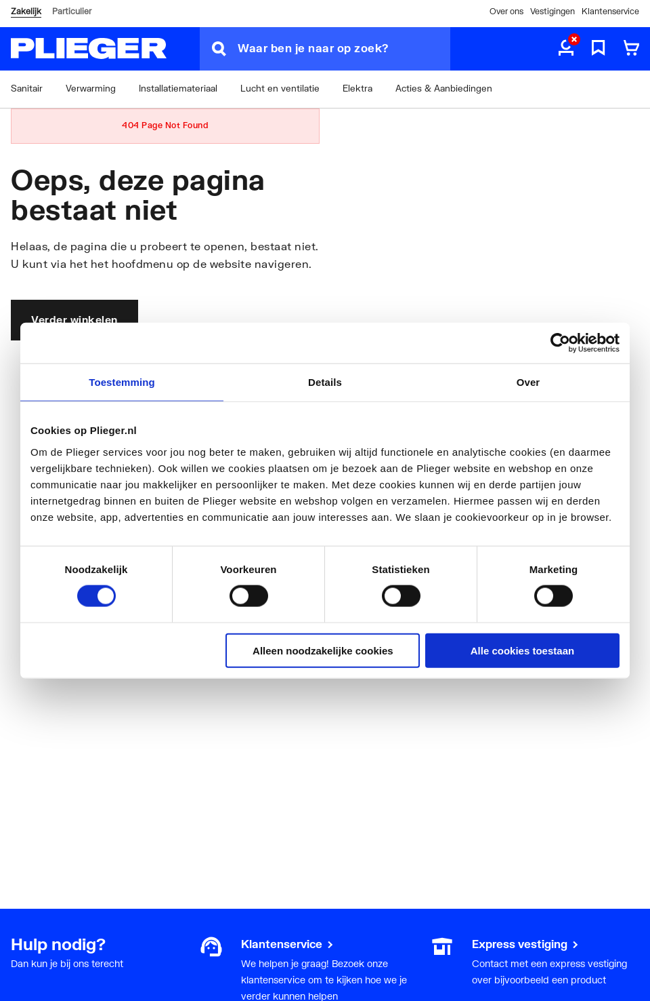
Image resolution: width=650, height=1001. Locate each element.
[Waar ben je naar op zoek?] (344, 49)
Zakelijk (26, 11)
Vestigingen (552, 11)
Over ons (506, 11)
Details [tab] (325, 382)
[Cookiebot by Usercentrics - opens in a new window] (560, 343)
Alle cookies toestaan (522, 650)
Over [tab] (528, 382)
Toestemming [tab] (122, 382)
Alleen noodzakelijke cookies (323, 650)
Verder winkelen (74, 319)
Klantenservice (610, 11)
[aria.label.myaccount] (566, 49)
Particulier (71, 11)
